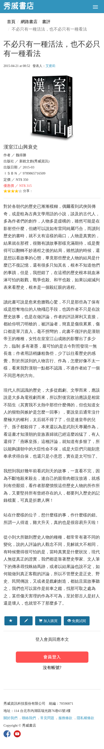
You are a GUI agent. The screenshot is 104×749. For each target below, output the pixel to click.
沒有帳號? (52, 667)
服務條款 (65, 718)
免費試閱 (76, 621)
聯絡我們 (29, 718)
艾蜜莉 (50, 66)
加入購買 (48, 621)
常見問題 (47, 718)
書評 (46, 21)
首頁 (11, 21)
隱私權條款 (85, 718)
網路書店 (29, 21)
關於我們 (10, 718)
